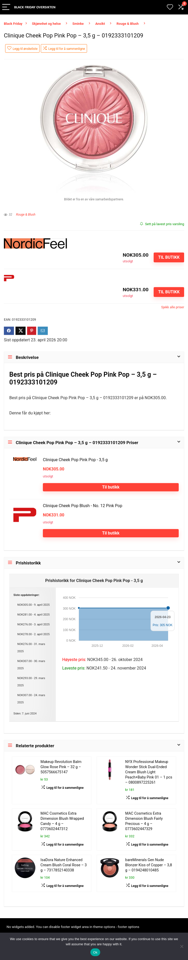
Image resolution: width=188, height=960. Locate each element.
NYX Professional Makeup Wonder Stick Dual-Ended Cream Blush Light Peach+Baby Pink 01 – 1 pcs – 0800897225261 (148, 772)
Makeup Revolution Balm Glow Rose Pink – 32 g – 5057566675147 (61, 767)
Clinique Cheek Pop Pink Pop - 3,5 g (75, 459)
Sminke (78, 24)
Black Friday (13, 24)
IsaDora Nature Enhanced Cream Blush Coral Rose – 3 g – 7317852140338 (64, 865)
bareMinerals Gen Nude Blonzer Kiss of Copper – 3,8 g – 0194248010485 (148, 865)
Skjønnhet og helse (46, 24)
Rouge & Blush (127, 24)
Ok (95, 952)
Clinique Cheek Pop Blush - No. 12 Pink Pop (82, 505)
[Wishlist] (170, 7)
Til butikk (168, 257)
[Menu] (6, 7)
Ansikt (100, 24)
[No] (181, 946)
